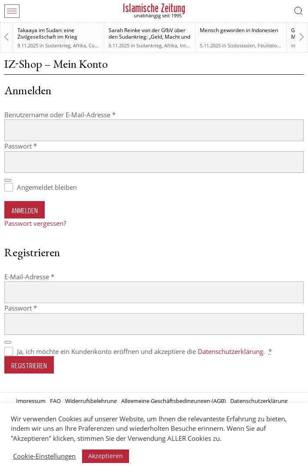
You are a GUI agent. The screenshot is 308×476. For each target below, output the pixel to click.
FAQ (55, 401)
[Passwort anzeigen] (7, 180)
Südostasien (241, 45)
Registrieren (29, 365)
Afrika (79, 45)
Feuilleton (269, 45)
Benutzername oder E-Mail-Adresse (77, 114)
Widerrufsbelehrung (91, 401)
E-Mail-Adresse (46, 276)
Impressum (31, 401)
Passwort (38, 145)
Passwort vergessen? (35, 223)
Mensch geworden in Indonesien (239, 30)
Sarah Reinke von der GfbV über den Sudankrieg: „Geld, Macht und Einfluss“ (149, 36)
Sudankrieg (57, 45)
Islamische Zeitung (154, 8)
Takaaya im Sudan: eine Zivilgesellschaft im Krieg (47, 33)
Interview (190, 45)
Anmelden (24, 210)
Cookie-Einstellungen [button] (44, 456)
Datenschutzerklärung (230, 351)
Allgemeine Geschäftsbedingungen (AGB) (173, 401)
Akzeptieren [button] (105, 456)
